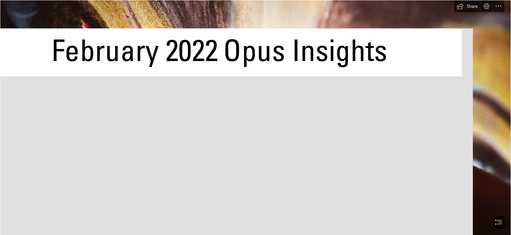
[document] (255, 117)
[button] (467, 6)
